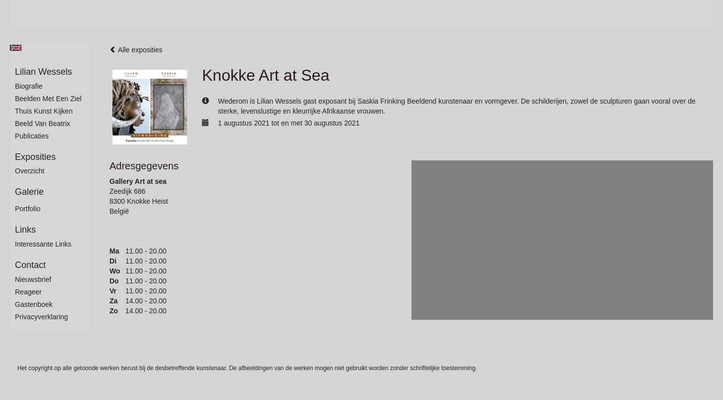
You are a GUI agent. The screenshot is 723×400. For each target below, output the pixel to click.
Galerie (29, 192)
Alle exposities (136, 50)
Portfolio (27, 209)
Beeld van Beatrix (42, 124)
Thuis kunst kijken (44, 111)
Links (25, 230)
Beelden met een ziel (48, 99)
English (15, 48)
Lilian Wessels (43, 72)
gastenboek (34, 304)
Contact (30, 265)
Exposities (35, 157)
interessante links (43, 244)
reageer (28, 292)
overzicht (29, 171)
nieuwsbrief (33, 279)
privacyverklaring (41, 317)
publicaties (32, 136)
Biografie (28, 86)
